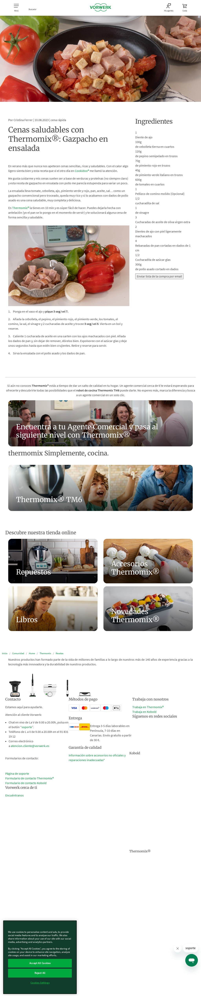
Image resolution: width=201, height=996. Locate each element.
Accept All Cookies (40, 963)
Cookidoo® (82, 171)
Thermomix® (20, 208)
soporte (27, 727)
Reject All (40, 973)
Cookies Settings (40, 982)
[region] (40, 957)
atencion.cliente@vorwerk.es (30, 746)
